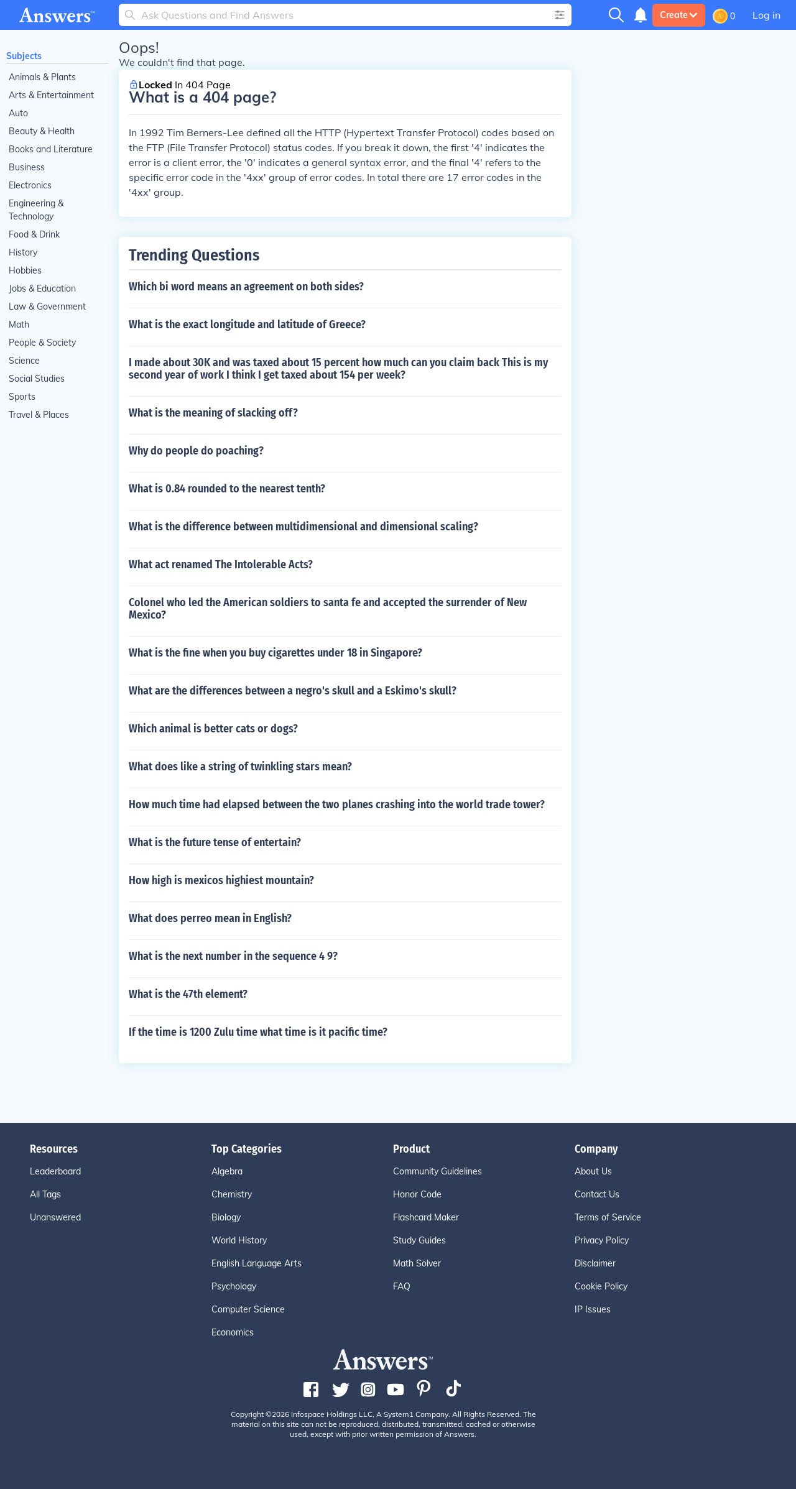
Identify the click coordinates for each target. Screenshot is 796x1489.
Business (27, 167)
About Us (593, 1171)
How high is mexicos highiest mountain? (221, 880)
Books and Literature (51, 149)
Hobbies (25, 270)
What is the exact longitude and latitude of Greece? (247, 324)
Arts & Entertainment (51, 95)
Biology (226, 1217)
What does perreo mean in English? (210, 918)
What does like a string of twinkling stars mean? (240, 766)
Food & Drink (34, 234)
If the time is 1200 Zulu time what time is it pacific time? (258, 1032)
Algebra (227, 1171)
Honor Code (417, 1194)
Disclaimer (595, 1263)
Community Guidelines (437, 1171)
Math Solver (417, 1263)
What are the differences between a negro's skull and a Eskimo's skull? (292, 691)
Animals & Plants (42, 77)
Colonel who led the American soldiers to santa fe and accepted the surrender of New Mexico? (328, 609)
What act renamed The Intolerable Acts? (221, 564)
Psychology (233, 1286)
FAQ (401, 1286)
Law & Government (47, 306)
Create (679, 15)
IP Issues (593, 1309)
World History (239, 1240)
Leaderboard (55, 1171)
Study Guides (419, 1240)
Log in (766, 15)
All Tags (45, 1194)
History (23, 252)
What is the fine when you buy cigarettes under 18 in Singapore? (275, 653)
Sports (22, 396)
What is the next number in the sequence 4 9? (233, 956)
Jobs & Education (42, 288)
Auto (18, 113)
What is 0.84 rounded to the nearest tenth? (227, 489)
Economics (232, 1332)
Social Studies (37, 378)
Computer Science (248, 1309)
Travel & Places (39, 414)
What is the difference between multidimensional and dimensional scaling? (303, 526)
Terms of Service (608, 1217)
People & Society (42, 342)
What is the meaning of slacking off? (213, 413)
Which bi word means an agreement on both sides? (246, 286)
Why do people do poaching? (196, 451)
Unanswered (55, 1217)
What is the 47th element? (188, 994)
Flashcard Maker (426, 1217)
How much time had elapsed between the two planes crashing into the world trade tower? (337, 804)
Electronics (30, 185)
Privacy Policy (602, 1240)
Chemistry (231, 1194)
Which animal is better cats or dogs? (213, 728)
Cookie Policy (601, 1286)
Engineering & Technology (36, 210)
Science (24, 360)
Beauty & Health (42, 131)
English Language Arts (256, 1263)
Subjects (24, 56)
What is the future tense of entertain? (215, 842)
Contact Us (597, 1194)
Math (19, 324)
